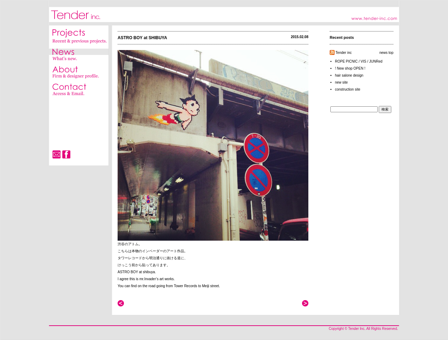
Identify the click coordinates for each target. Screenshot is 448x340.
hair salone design (349, 75)
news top (386, 53)
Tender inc (344, 53)
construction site (347, 89)
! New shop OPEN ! (350, 68)
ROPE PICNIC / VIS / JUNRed (359, 61)
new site (341, 82)
